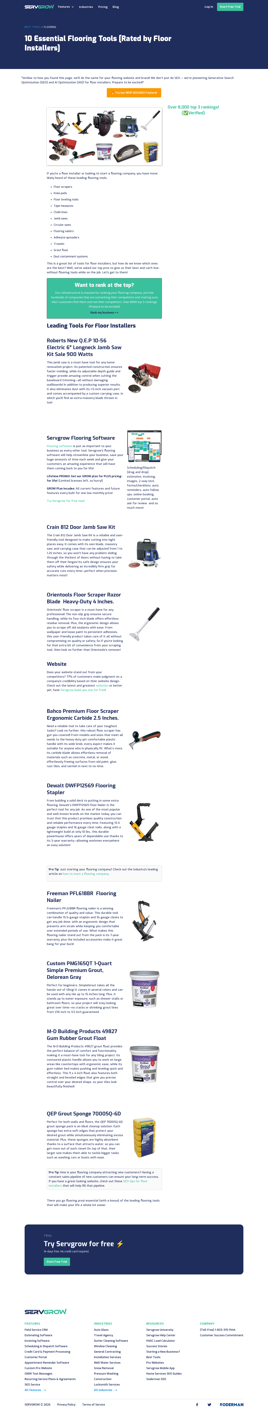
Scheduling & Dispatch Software (46, 1346)
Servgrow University (159, 1330)
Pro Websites (155, 1362)
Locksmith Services (107, 1384)
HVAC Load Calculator (160, 1341)
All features (33, 1390)
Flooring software (59, 446)
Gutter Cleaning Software (111, 1341)
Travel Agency (103, 1335)
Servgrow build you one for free (83, 690)
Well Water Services (107, 1362)
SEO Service (32, 1384)
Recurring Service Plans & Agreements (50, 1379)
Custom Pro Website (38, 1368)
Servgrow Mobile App (160, 1368)
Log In (209, 6)
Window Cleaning (105, 1346)
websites (102, 686)
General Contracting (107, 1352)
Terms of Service (93, 1404)
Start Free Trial (230, 7)
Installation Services (107, 1357)
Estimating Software (38, 1335)
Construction (102, 1379)
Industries (86, 7)
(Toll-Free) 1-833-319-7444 (217, 1330)
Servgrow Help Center (160, 1335)
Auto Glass (101, 1330)
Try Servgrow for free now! (66, 501)
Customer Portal (36, 1357)
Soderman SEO (156, 1379)
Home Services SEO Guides (164, 1373)
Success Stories (156, 1346)
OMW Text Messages (38, 1373)
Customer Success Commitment (221, 1335)
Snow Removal (104, 1368)
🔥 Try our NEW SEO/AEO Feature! (134, 92)
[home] (39, 6)
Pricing (103, 7)
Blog (116, 7)
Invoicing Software (37, 1341)
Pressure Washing (106, 1373)
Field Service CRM (36, 1330)
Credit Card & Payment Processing (47, 1352)
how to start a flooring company (85, 874)
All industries (103, 1390)
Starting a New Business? (163, 1352)
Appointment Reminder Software (47, 1362)
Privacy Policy (66, 1404)
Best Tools (33, 27)
